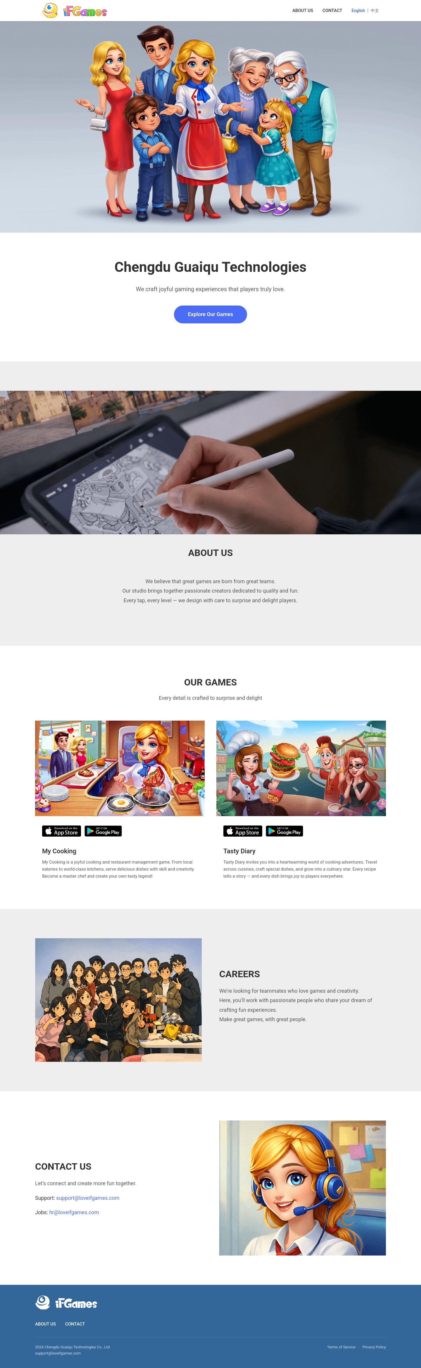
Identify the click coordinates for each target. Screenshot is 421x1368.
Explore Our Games (210, 314)
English (358, 10)
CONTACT (332, 10)
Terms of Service (341, 1347)
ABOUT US (302, 10)
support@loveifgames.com (87, 1198)
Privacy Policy (374, 1347)
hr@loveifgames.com (74, 1212)
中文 (375, 10)
